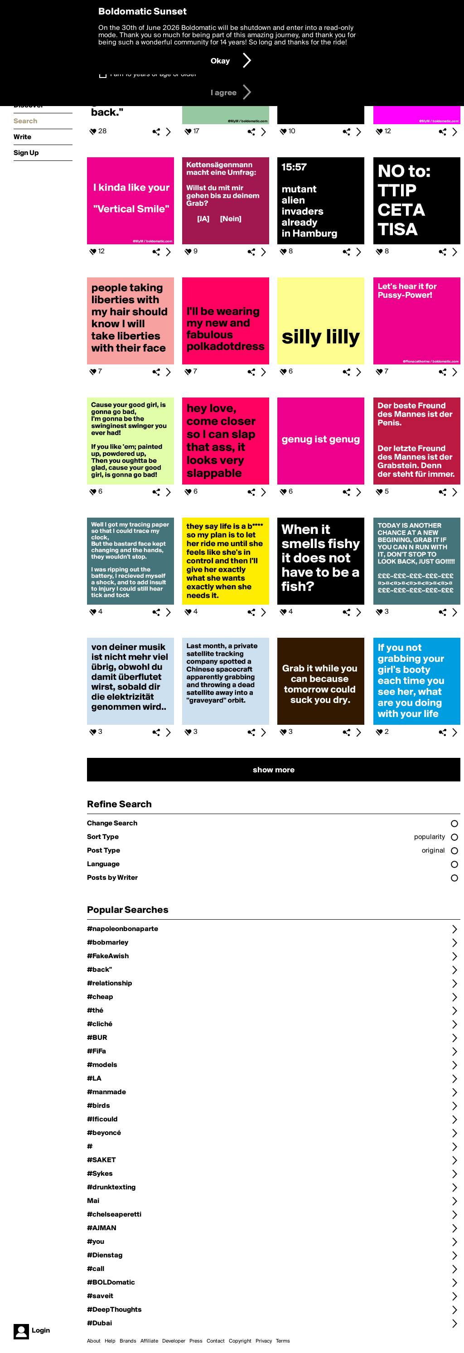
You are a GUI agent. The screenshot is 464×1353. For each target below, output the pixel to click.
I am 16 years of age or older (153, 74)
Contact (216, 1341)
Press (196, 1341)
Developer (173, 1341)
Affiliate (149, 1341)
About (94, 1341)
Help (110, 1341)
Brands (128, 1341)
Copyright (240, 1341)
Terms (283, 1341)
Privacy (264, 1341)
